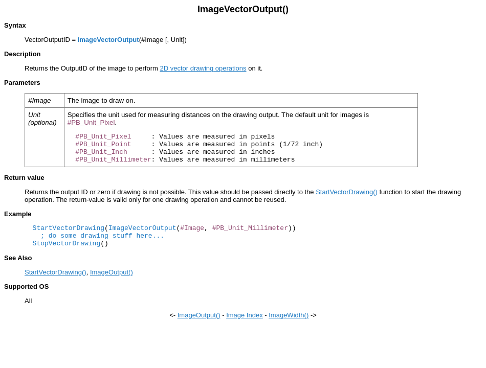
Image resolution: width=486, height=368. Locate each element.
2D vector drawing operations (203, 68)
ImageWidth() (288, 315)
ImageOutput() (111, 272)
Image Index (244, 315)
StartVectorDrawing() (347, 192)
